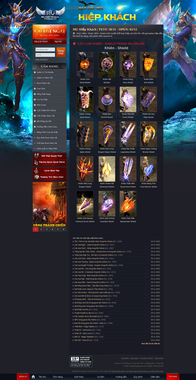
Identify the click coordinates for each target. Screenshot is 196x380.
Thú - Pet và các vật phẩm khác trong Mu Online (93, 241)
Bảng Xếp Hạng (43, 94)
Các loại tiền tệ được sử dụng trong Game (91, 296)
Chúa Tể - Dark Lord (82, 333)
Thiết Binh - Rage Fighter (84, 327)
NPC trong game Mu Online (85, 320)
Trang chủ (74, 33)
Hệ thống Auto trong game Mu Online (89, 306)
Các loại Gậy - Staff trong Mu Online (88, 279)
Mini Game (41, 105)
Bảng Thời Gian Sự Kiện (47, 132)
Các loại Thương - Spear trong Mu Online (90, 262)
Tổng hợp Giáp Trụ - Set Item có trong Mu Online (93, 255)
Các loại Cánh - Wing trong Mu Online (89, 248)
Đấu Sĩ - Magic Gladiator (84, 337)
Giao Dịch (41, 88)
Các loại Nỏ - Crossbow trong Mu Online (90, 272)
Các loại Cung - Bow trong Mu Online (89, 275)
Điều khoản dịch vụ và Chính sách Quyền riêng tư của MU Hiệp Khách (137, 371)
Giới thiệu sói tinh (81, 309)
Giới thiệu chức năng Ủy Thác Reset (88, 289)
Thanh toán (158, 358)
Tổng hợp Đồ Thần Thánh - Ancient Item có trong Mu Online (98, 252)
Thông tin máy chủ (50, 177)
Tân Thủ (42, 376)
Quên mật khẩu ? (41, 59)
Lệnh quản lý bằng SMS (47, 148)
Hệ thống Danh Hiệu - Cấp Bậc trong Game (91, 286)
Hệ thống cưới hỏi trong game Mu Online (90, 303)
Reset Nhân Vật (43, 83)
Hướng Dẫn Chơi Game (47, 127)
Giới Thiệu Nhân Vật (46, 116)
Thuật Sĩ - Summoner (82, 330)
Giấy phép (134, 358)
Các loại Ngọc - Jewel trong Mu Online (89, 245)
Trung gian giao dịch (50, 162)
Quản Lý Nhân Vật (45, 78)
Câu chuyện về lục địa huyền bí (86, 316)
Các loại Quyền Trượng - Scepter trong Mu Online (94, 265)
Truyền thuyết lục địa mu (84, 313)
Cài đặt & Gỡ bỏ (146, 358)
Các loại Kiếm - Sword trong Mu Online (89, 282)
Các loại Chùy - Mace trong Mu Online (89, 258)
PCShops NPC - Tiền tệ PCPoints (87, 299)
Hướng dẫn (121, 376)
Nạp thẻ (58, 41)
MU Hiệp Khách (49, 12)
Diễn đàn (156, 376)
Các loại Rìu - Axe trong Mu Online (88, 269)
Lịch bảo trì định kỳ (50, 170)
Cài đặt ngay (50, 32)
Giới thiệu (125, 358)
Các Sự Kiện (42, 99)
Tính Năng (58, 376)
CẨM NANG (50, 65)
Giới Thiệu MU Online (46, 110)
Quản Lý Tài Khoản (45, 72)
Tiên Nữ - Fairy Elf (81, 340)
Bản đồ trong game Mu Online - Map (88, 323)
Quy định (138, 376)
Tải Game (172, 376)
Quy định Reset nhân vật (47, 138)
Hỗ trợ (50, 156)
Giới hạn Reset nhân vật (47, 143)
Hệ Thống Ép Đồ (44, 121)
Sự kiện (101, 376)
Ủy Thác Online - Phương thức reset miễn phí (92, 292)
